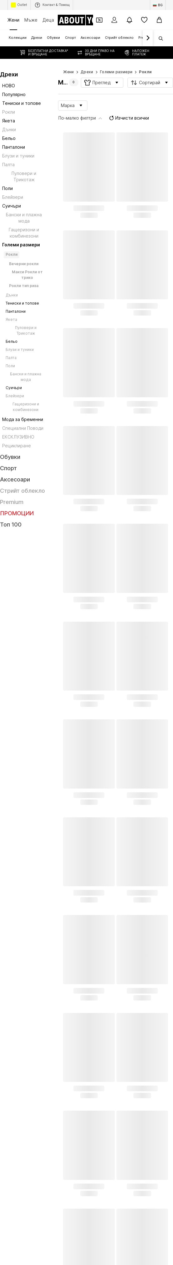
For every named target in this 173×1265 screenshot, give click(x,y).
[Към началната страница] (83, 20)
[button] (102, 70)
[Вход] (114, 20)
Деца (48, 20)
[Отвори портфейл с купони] (99, 20)
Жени (13, 20)
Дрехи (87, 59)
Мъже (30, 20)
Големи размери (116, 59)
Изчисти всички (110, 91)
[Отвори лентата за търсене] (159, 38)
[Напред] (148, 38)
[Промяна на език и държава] (157, 5)
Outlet (19, 5)
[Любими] (144, 20)
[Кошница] (159, 20)
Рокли (145, 59)
